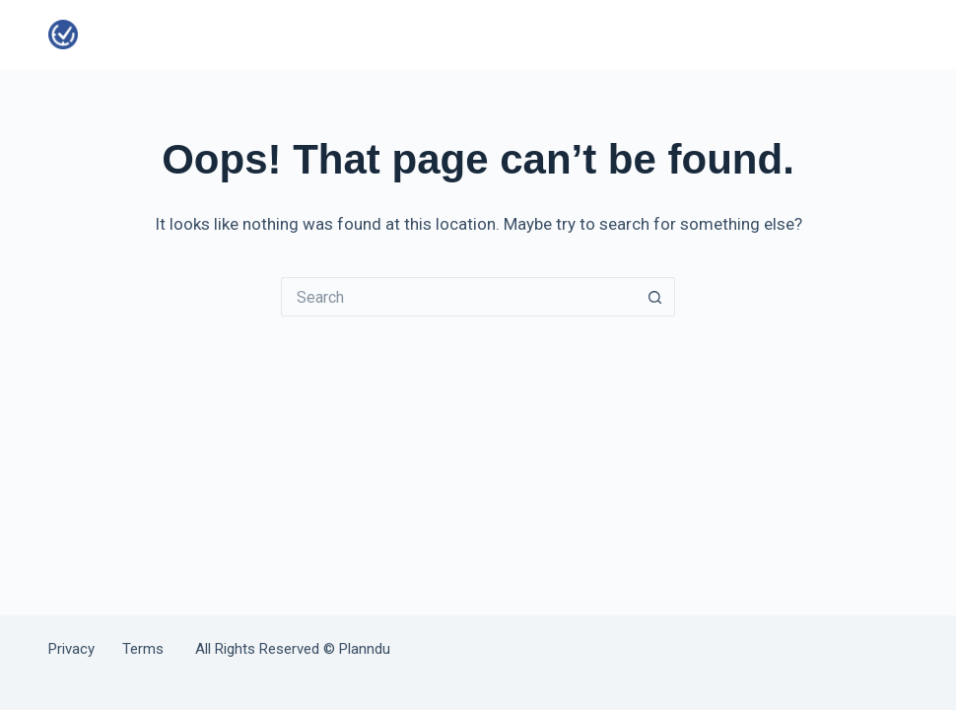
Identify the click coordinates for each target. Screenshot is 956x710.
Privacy (85, 649)
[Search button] (655, 297)
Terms (143, 649)
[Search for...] (458, 297)
